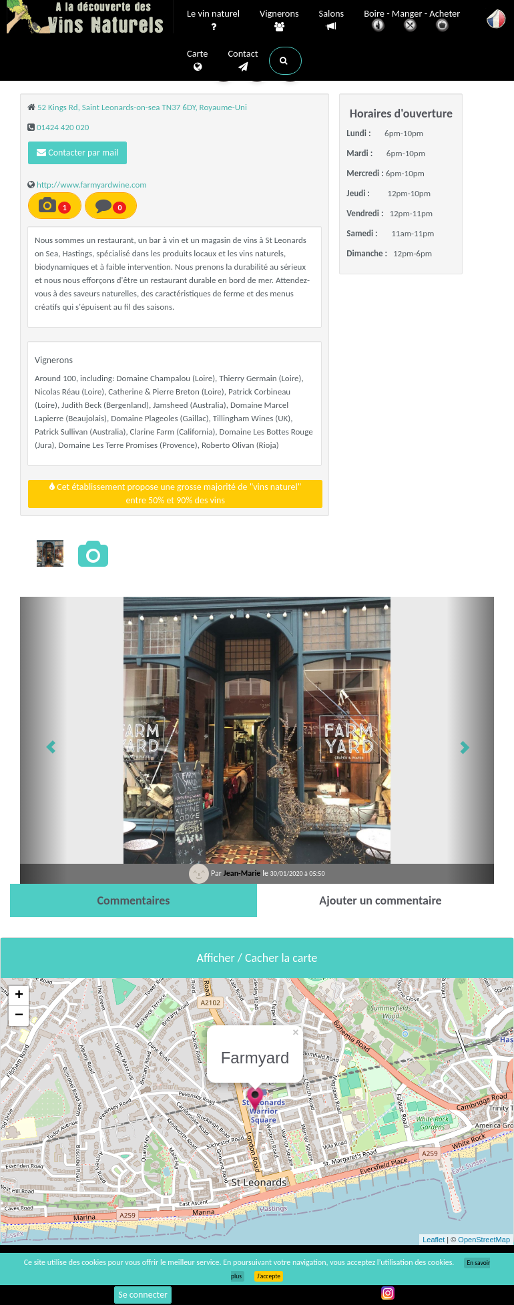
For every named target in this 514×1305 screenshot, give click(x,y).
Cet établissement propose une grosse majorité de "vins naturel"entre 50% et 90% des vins (175, 493)
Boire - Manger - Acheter (412, 22)
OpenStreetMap (484, 1240)
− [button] (19, 1016)
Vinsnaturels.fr (90, 18)
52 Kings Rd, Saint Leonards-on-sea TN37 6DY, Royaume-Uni (142, 107)
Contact (243, 61)
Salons (331, 20)
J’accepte (268, 1276)
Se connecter (143, 1294)
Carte (197, 61)
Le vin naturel (213, 21)
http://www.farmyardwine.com (92, 185)
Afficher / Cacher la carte (257, 958)
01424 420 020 (63, 127)
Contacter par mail (77, 152)
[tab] (133, 900)
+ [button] (19, 996)
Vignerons (279, 21)
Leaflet (434, 1240)
